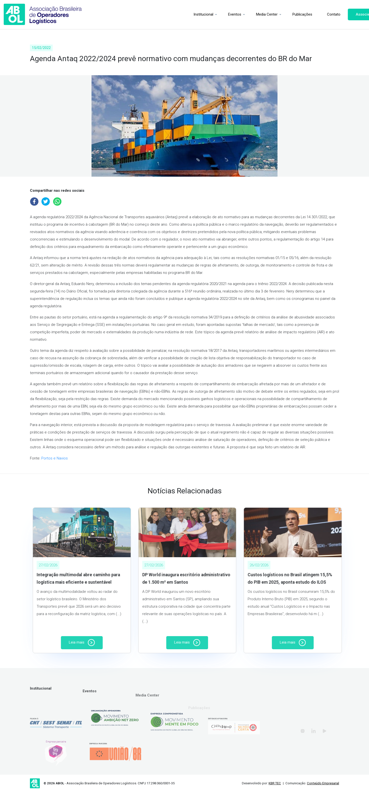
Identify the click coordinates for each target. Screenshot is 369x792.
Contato (315, 14)
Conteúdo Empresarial (323, 783)
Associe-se (347, 14)
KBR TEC (275, 783)
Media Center (248, 14)
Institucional (185, 14)
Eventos (216, 14)
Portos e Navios (54, 458)
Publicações (284, 14)
